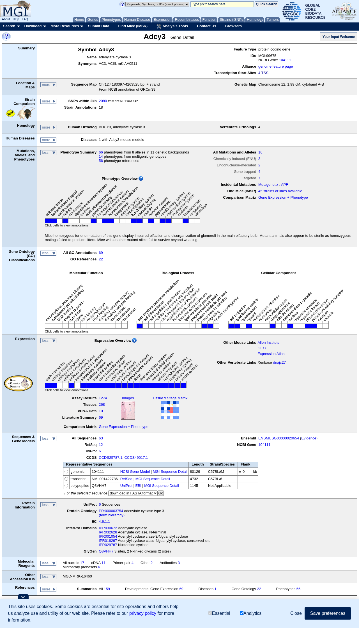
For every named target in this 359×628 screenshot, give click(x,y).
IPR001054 (108, 536)
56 (101, 161)
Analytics (250, 613)
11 (103, 563)
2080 (103, 101)
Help (16, 19)
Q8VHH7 (106, 551)
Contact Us (206, 26)
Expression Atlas (270, 354)
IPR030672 (108, 528)
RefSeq (126, 479)
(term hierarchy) (112, 515)
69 (101, 253)
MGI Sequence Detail (170, 471)
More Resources (64, 26)
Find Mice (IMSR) (133, 26)
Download (33, 26)
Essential (219, 613)
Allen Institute (268, 342)
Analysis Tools (172, 26)
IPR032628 (108, 532)
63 (101, 438)
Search (9, 26)
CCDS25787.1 (110, 457)
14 (101, 156)
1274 (103, 398)
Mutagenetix (268, 184)
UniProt (126, 485)
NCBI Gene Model (135, 471)
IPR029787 (108, 545)
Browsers (233, 26)
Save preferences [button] (327, 613)
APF (284, 184)
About (6, 19)
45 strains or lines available (280, 191)
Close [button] (296, 613)
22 (101, 259)
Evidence (308, 438)
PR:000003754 (111, 511)
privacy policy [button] (142, 613)
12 (101, 445)
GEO (261, 348)
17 (82, 563)
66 (101, 152)
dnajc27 (279, 362)
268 (102, 404)
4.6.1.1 (104, 521)
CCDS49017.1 (136, 457)
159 (107, 589)
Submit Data (98, 26)
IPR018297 (108, 540)
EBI (138, 485)
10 (101, 411)
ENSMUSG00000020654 (278, 438)
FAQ (25, 19)
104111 (285, 60)
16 (260, 152)
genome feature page (275, 66)
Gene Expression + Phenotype (283, 197)
